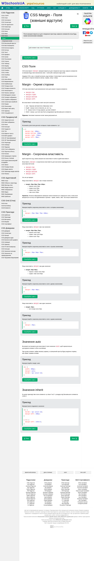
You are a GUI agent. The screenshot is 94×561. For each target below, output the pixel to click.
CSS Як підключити (7, 24)
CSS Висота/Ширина (7, 45)
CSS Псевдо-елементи (8, 88)
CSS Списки (5, 61)
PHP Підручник (30, 490)
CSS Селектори (6, 22)
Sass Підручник (31, 500)
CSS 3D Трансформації (8, 140)
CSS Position (5, 70)
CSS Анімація (5, 242)
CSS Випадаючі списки (8, 95)
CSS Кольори (5, 29)
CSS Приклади (5, 217)
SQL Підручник (31, 487)
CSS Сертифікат (6, 224)
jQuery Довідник (48, 498)
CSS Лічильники (6, 106)
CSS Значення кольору (8, 251)
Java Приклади (65, 498)
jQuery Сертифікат (82, 492)
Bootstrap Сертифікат (82, 498)
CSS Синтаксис (6, 20)
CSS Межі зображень (7, 122)
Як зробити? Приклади (65, 505)
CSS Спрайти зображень (9, 99)
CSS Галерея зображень (9, 97)
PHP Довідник (48, 490)
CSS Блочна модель (7, 48)
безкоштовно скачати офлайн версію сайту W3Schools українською (55, 516)
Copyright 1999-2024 (48, 521)
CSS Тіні (4, 131)
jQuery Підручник (31, 497)
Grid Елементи (5, 208)
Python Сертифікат (82, 489)
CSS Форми (5, 104)
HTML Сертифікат (82, 483)
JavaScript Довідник (48, 486)
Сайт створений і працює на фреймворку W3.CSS (56, 523)
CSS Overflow (5, 75)
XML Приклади (65, 503)
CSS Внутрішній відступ (8, 43)
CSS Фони (4, 31)
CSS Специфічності (7, 113)
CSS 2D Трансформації (8, 138)
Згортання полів (7, 41)
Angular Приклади (65, 497)
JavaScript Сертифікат (82, 486)
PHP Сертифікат (83, 495)
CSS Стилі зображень (8, 149)
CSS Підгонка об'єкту (7, 151)
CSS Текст (4, 52)
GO (54, 8)
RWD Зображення (6, 189)
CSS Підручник (31, 484)
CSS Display (5, 66)
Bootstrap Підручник (31, 492)
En (78, 13)
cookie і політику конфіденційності (60, 515)
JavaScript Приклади (65, 486)
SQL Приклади (65, 487)
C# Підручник (31, 505)
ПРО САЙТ (83, 472)
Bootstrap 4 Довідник (48, 494)
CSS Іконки (4, 57)
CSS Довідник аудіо (7, 237)
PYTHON (40, 8)
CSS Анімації (5, 144)
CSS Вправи (5, 221)
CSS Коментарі (6, 26)
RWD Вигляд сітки (6, 185)
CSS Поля (4, 35)
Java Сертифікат (83, 497)
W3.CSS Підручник (30, 494)
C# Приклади (65, 502)
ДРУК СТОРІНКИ (48, 472)
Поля (3, 38)
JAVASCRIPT (24, 8)
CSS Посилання (6, 59)
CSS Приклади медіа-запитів (10, 171)
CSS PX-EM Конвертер (8, 246)
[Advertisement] (48, 453)
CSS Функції (5, 235)
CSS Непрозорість (7, 90)
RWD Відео (4, 192)
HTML (8, 8)
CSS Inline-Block (6, 79)
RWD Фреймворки (6, 194)
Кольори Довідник (48, 505)
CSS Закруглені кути (7, 120)
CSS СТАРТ (5, 15)
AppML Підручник (31, 495)
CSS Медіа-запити (7, 169)
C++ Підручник (30, 503)
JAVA (49, 8)
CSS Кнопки (5, 153)
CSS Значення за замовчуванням (6, 254)
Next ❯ (74, 26)
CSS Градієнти (5, 129)
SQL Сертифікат (83, 494)
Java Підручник (31, 502)
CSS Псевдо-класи (7, 86)
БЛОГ (65, 472)
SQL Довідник (48, 487)
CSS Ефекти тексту (7, 133)
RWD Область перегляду (9, 183)
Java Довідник (48, 503)
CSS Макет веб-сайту (8, 108)
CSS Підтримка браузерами (9, 257)
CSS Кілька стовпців (7, 158)
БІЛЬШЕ (62, 8)
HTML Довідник (48, 483)
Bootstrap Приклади (65, 492)
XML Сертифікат (83, 500)
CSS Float (4, 77)
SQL (33, 8)
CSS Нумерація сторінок (8, 156)
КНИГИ (85, 8)
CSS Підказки (5, 147)
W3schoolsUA (22, 3)
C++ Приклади (65, 500)
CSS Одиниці (5, 110)
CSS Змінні (4, 164)
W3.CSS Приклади (65, 494)
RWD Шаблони (6, 196)
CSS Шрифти (5, 54)
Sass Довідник (48, 502)
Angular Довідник (48, 500)
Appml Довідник (48, 497)
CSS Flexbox (5, 173)
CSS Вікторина (5, 219)
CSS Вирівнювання (7, 81)
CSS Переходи (5, 142)
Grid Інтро (4, 203)
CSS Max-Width (6, 68)
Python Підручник (31, 489)
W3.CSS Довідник (48, 495)
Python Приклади (65, 489)
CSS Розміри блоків (7, 167)
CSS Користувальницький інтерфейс (9, 161)
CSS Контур (5, 50)
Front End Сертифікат (82, 487)
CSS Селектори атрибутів (9, 102)
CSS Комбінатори (6, 84)
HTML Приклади (65, 483)
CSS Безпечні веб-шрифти (9, 240)
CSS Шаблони (5, 215)
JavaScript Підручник (31, 486)
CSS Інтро (4, 18)
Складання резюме (82, 503)
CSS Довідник (5, 231)
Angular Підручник (30, 498)
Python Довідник (48, 489)
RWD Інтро (4, 180)
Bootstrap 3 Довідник (48, 492)
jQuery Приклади (65, 495)
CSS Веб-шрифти (6, 135)
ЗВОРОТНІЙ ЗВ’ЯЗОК (30, 472)
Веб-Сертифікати (83, 480)
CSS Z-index (5, 72)
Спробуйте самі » (30, 58)
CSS (14, 8)
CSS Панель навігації (8, 93)
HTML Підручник (31, 483)
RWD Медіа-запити (7, 187)
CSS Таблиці (5, 63)
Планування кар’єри (82, 502)
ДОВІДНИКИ (74, 8)
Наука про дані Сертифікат (82, 490)
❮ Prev (26, 26)
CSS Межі (4, 33)
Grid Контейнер (6, 205)
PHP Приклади (65, 490)
